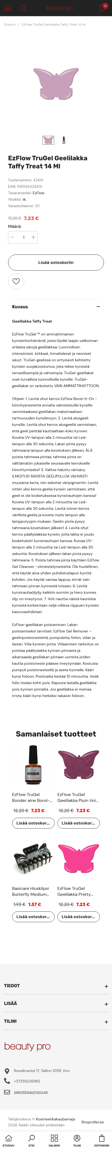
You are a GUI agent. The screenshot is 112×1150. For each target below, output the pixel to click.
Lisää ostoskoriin (56, 262)
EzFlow (38, 192)
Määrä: (15, 226)
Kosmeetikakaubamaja (55, 1119)
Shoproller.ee (92, 1122)
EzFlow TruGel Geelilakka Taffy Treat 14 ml (54, 24)
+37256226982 (27, 1081)
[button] (31, 1141)
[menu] (8, 8)
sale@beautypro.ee (31, 1091)
